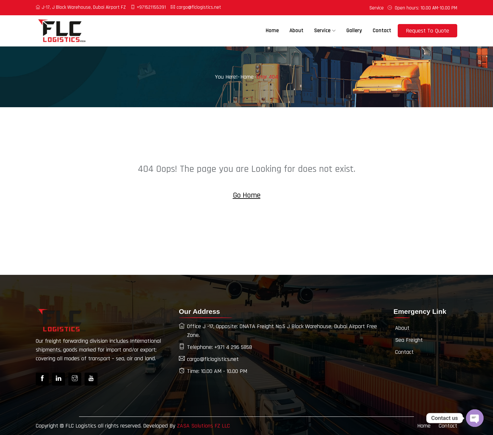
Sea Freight (409, 340)
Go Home (246, 195)
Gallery (354, 30)
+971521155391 (148, 7)
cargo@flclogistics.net (196, 7)
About (296, 30)
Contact (382, 30)
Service (376, 8)
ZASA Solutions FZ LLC (204, 425)
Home (272, 30)
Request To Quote (427, 30)
